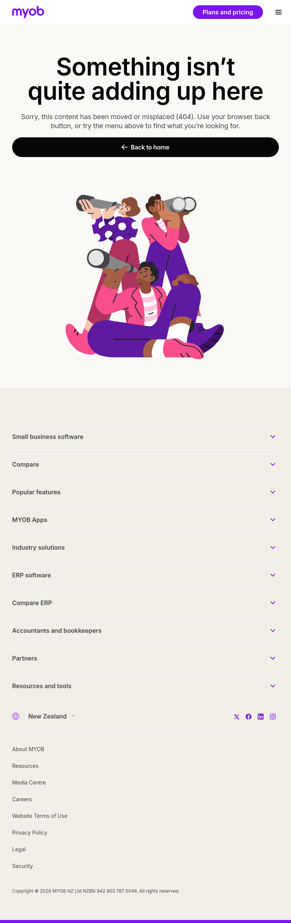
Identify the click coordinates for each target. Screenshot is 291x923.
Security (22, 866)
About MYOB (28, 749)
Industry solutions (38, 547)
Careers (22, 799)
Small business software (47, 436)
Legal (19, 849)
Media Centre (29, 782)
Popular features (36, 492)
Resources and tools (42, 686)
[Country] (49, 716)
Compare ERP (32, 603)
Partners (24, 658)
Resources (25, 766)
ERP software (31, 575)
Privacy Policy (29, 832)
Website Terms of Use (39, 816)
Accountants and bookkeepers (57, 630)
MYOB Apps (29, 520)
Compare (25, 464)
